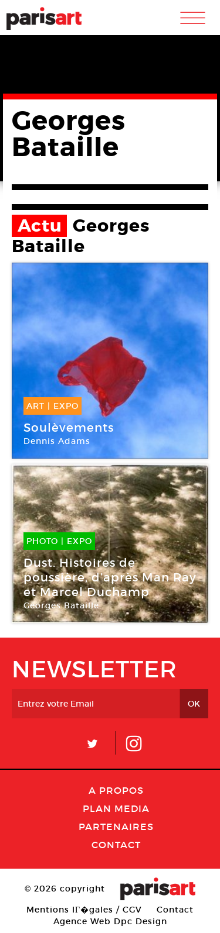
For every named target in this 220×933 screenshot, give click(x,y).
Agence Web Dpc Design (110, 921)
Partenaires (116, 826)
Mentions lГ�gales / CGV (84, 909)
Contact (116, 845)
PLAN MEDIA (116, 808)
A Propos (116, 790)
